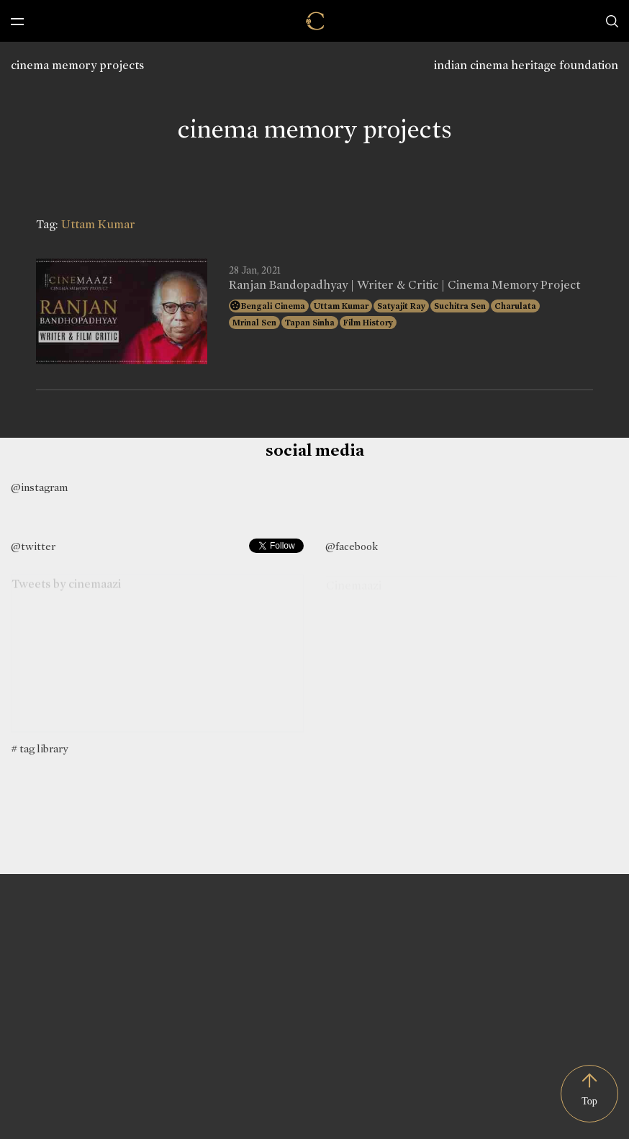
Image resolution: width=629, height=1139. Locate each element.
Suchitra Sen (460, 306)
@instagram (39, 487)
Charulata (515, 306)
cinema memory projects (77, 65)
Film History (368, 323)
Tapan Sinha (310, 323)
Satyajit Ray (401, 306)
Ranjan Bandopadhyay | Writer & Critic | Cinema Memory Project (404, 284)
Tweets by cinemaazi (66, 585)
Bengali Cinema (273, 306)
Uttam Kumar (341, 306)
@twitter (33, 546)
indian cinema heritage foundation (526, 65)
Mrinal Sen (254, 323)
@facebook (351, 546)
